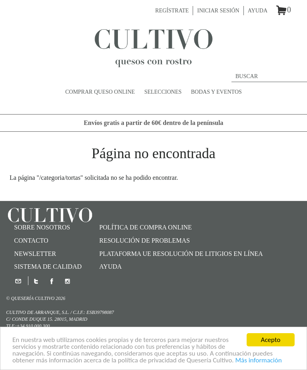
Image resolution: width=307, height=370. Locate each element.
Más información (258, 360)
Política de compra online (145, 227)
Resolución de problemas (144, 240)
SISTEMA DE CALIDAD (48, 266)
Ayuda (257, 11)
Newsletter (35, 253)
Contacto (31, 240)
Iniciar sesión (218, 11)
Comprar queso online (100, 92)
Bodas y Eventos (216, 92)
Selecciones (162, 92)
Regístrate (172, 11)
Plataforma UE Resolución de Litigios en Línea (181, 253)
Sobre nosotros (42, 227)
